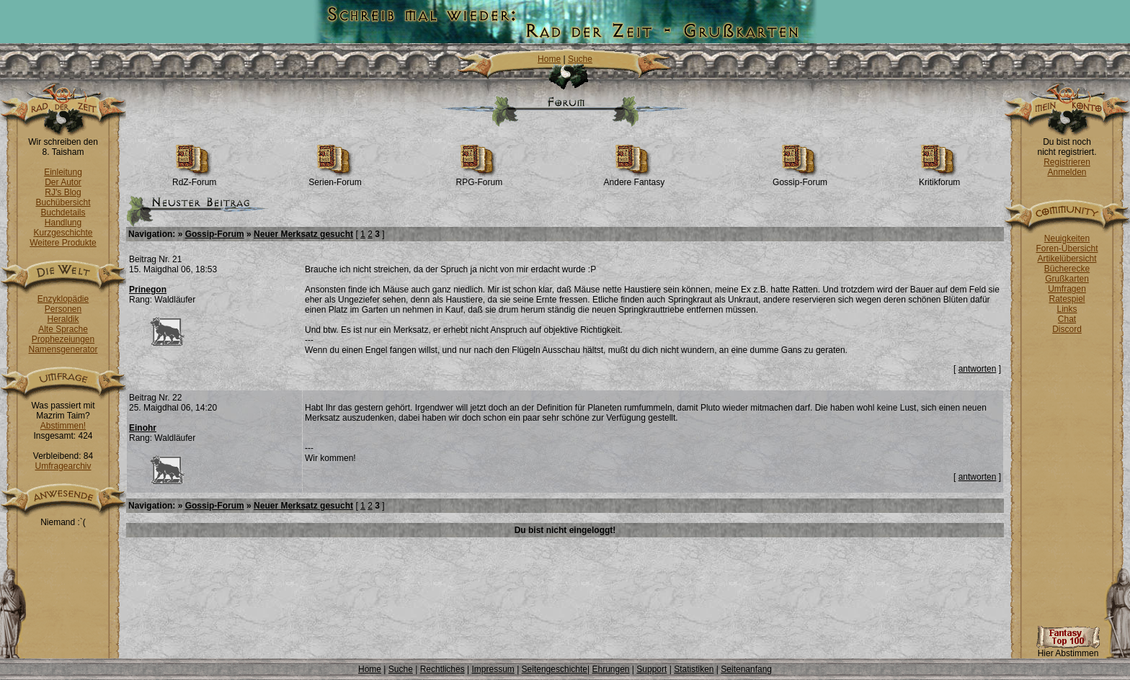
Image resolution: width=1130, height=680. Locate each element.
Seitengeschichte (554, 669)
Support (651, 669)
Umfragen (1067, 289)
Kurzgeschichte (62, 233)
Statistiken (693, 669)
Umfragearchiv (63, 466)
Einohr (142, 428)
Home (549, 59)
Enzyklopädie (63, 299)
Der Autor (63, 182)
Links (1066, 309)
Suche (580, 59)
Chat (1067, 319)
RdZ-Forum (194, 178)
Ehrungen (610, 669)
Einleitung (63, 172)
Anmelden (1066, 172)
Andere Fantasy (634, 178)
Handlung (63, 223)
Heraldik (63, 319)
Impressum (492, 669)
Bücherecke (1067, 269)
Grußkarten (1067, 279)
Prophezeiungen (63, 339)
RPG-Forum (479, 178)
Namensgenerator (62, 349)
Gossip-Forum (800, 178)
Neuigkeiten (1067, 238)
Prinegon (147, 290)
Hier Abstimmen (1068, 649)
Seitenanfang (746, 669)
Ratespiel (1067, 299)
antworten (977, 369)
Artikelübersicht (1066, 259)
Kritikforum (939, 178)
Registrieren (1067, 162)
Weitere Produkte (63, 243)
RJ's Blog (63, 192)
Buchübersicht (62, 202)
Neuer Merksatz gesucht (303, 234)
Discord (1067, 329)
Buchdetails (62, 212)
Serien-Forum (334, 178)
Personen (63, 309)
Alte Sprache (63, 329)
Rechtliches (442, 669)
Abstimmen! (63, 426)
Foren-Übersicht (1067, 248)
